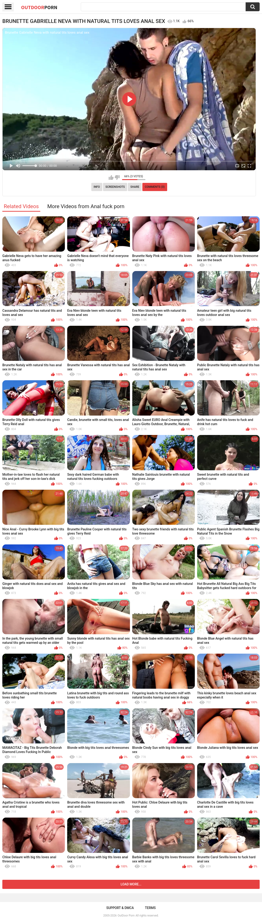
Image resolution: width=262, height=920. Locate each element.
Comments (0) (155, 186)
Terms (150, 908)
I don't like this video (117, 177)
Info (97, 186)
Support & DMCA (120, 908)
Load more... (131, 884)
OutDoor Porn (126, 915)
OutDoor (39, 7)
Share (134, 186)
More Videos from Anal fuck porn (85, 206)
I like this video (111, 177)
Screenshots (115, 186)
